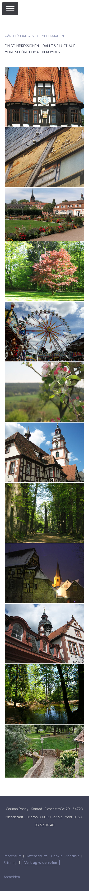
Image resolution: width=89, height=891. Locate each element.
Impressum (13, 856)
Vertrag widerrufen (40, 862)
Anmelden (12, 877)
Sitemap (11, 862)
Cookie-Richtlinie (65, 856)
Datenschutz (36, 856)
